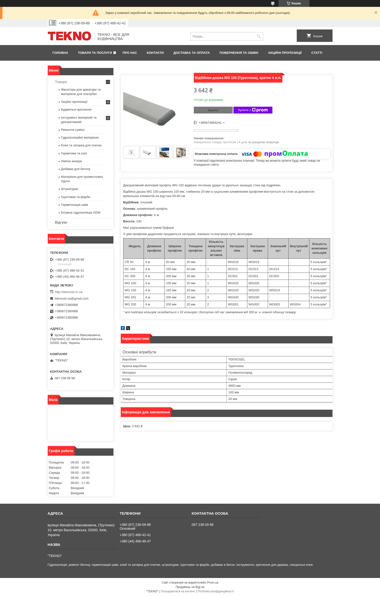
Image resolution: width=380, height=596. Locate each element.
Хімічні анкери (71, 161)
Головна (60, 53)
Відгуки (61, 222)
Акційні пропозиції (285, 53)
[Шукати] (259, 36)
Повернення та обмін (239, 53)
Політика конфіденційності (216, 591)
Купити (213, 110)
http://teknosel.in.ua (69, 292)
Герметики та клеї (74, 153)
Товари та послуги (95, 53)
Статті (316, 53)
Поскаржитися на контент (178, 591)
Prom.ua (212, 582)
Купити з (253, 110)
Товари (61, 82)
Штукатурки (69, 189)
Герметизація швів (74, 205)
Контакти (155, 53)
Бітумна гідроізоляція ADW (81, 212)
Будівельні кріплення (76, 109)
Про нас (130, 53)
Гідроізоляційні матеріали (80, 137)
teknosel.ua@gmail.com (72, 298)
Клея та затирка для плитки (81, 145)
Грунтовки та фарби (75, 197)
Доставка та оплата (192, 53)
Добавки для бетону (76, 169)
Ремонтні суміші (72, 130)
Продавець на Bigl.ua (190, 587)
